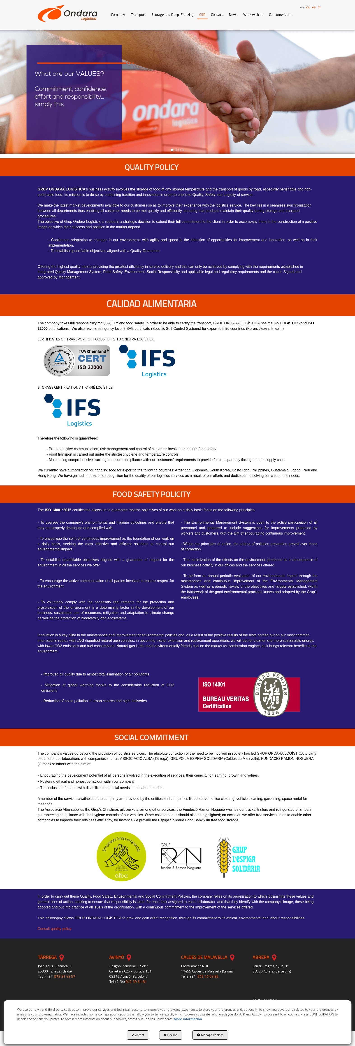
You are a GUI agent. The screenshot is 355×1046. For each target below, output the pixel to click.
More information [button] (188, 1019)
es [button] (314, 7)
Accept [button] (138, 1035)
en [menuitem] (302, 7)
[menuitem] (306, 6)
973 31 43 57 (64, 976)
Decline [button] (170, 1035)
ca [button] (308, 7)
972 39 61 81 (136, 981)
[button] (67, 13)
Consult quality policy (55, 929)
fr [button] (319, 7)
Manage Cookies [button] (210, 1035)
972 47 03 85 (207, 976)
